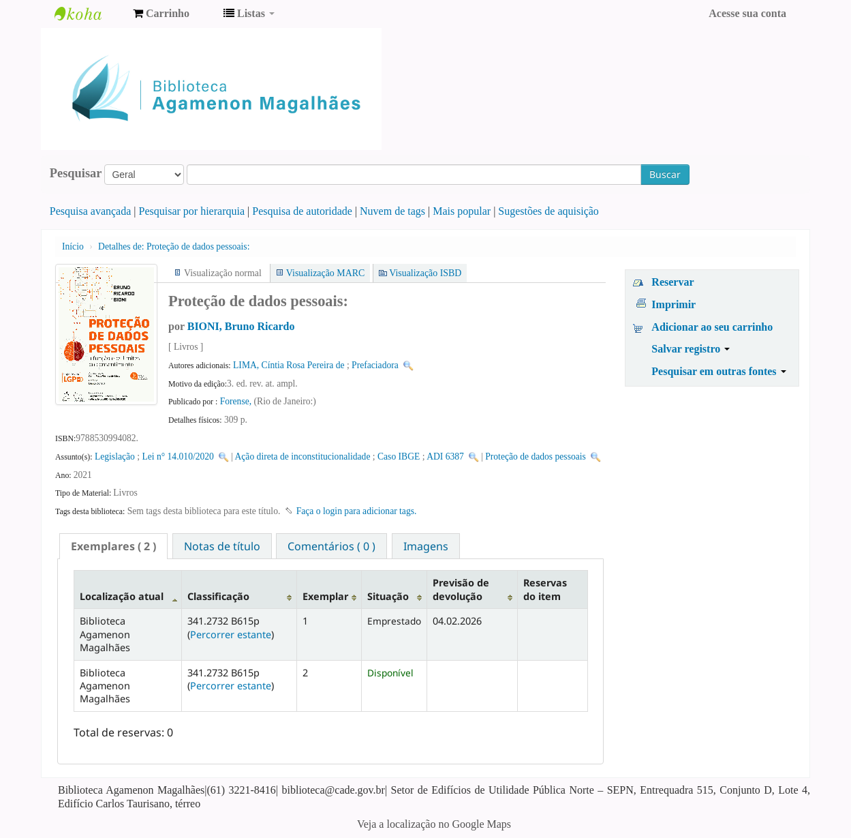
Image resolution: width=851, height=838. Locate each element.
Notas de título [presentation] (222, 546)
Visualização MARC (325, 273)
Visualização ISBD (425, 273)
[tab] (113, 546)
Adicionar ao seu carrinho (712, 327)
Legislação (115, 456)
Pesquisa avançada (90, 211)
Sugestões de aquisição (548, 211)
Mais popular (462, 211)
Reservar (672, 282)
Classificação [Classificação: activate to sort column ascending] (218, 596)
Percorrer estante (230, 634)
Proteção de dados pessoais (535, 456)
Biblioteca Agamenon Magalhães (89, 13)
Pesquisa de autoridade (302, 211)
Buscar (665, 174)
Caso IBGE (398, 456)
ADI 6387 (445, 456)
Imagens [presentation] (425, 546)
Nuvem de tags (392, 211)
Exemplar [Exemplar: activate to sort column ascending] (325, 596)
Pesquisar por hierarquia (192, 211)
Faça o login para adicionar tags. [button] (356, 511)
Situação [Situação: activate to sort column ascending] (388, 596)
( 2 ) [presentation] (113, 546)
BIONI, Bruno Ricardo (241, 326)
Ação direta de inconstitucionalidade (303, 456)
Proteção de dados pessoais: (173, 246)
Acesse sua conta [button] (747, 13)
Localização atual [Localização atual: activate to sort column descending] (122, 596)
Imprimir (673, 304)
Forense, (237, 401)
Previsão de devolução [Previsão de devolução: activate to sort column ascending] (461, 589)
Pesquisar (76, 173)
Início (73, 246)
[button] (161, 13)
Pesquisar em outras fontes (718, 371)
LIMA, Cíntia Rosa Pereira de (288, 365)
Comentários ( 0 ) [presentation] (331, 546)
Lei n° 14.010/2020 (178, 456)
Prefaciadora (375, 365)
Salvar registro (690, 349)
